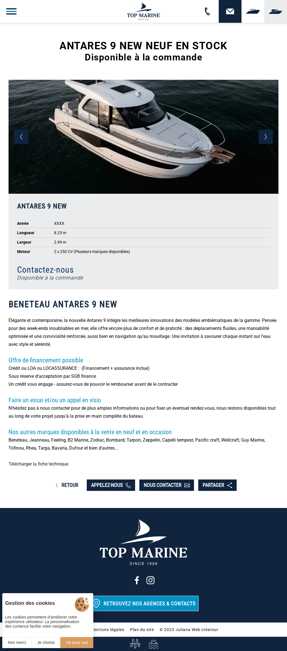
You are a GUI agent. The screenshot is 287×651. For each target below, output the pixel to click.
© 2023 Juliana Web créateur (189, 629)
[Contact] (230, 11)
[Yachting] (275, 11)
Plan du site (142, 629)
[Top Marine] (143, 11)
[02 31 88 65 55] (207, 11)
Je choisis (46, 642)
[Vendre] (252, 11)
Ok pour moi (77, 642)
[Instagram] (150, 580)
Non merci (17, 642)
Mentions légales (107, 629)
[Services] (153, 644)
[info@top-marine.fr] (134, 644)
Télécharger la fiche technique (38, 464)
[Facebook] (137, 580)
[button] (21, 137)
